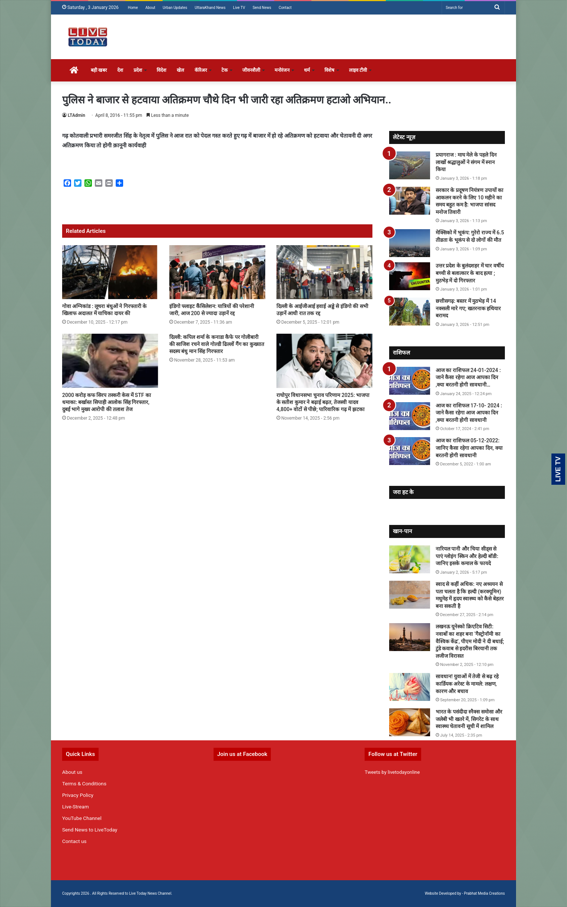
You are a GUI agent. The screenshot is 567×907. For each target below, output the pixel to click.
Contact (285, 8)
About (150, 8)
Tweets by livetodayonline (392, 772)
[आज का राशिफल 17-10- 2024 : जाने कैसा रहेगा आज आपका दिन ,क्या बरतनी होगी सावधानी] (409, 416)
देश (120, 70)
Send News (262, 8)
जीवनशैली (251, 70)
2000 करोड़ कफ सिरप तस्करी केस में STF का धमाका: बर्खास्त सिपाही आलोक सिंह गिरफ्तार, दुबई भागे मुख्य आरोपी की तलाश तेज (106, 402)
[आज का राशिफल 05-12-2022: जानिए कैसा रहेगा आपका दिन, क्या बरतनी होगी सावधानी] (409, 451)
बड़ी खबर (99, 70)
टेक (224, 70)
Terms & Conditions (84, 783)
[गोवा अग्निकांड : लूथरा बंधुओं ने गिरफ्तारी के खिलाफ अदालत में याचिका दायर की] (110, 272)
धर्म (307, 70)
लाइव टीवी (358, 70)
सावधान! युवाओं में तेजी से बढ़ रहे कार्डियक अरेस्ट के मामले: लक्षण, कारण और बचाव (467, 683)
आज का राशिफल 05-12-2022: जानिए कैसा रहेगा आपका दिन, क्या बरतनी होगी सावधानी (469, 448)
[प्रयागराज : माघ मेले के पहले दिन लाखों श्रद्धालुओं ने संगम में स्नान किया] (409, 165)
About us (72, 772)
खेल (180, 70)
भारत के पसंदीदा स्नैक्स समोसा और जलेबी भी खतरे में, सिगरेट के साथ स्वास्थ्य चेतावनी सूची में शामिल (469, 719)
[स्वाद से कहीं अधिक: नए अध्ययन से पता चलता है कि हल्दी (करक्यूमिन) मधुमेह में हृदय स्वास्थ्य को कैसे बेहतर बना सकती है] (409, 595)
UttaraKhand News (210, 8)
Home (133, 8)
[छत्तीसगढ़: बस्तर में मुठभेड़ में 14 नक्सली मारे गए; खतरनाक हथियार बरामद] (409, 312)
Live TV (239, 8)
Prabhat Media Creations (484, 893)
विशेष (329, 70)
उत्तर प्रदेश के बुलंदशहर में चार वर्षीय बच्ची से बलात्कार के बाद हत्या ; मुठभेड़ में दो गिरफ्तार (470, 273)
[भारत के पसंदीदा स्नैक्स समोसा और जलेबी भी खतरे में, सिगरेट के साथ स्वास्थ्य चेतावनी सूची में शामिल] (409, 722)
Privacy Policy (77, 795)
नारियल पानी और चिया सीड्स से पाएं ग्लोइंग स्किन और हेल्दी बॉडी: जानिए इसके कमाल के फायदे (467, 556)
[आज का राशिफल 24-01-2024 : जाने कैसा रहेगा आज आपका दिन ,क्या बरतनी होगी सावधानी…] (409, 381)
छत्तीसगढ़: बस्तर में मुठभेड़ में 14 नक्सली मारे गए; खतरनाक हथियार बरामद (468, 308)
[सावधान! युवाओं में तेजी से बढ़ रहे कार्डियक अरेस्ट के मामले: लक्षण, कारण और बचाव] (409, 687)
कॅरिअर (201, 70)
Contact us (74, 841)
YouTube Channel (82, 818)
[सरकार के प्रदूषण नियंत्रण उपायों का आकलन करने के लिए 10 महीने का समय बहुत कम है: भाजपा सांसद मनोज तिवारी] (409, 201)
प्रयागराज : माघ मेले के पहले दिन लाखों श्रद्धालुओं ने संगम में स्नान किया (466, 162)
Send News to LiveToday (89, 830)
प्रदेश (138, 70)
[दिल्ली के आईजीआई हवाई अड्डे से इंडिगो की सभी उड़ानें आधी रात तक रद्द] (324, 272)
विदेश (161, 70)
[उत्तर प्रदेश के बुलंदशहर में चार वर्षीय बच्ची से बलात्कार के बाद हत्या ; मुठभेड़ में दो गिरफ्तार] (409, 276)
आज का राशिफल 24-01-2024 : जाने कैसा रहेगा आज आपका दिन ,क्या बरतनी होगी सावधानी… (468, 377)
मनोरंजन (282, 70)
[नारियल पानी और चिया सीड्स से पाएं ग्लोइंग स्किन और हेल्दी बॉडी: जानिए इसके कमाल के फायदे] (409, 559)
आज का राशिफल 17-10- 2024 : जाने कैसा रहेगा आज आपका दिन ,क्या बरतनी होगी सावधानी (469, 413)
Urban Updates (175, 8)
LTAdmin (76, 115)
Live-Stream (75, 807)
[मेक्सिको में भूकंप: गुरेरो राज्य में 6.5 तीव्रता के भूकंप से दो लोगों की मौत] (409, 243)
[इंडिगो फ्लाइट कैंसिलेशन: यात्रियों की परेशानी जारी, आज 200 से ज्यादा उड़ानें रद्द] (217, 272)
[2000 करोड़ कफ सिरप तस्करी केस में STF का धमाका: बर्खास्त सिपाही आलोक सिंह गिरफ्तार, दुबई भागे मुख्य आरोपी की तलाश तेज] (110, 361)
